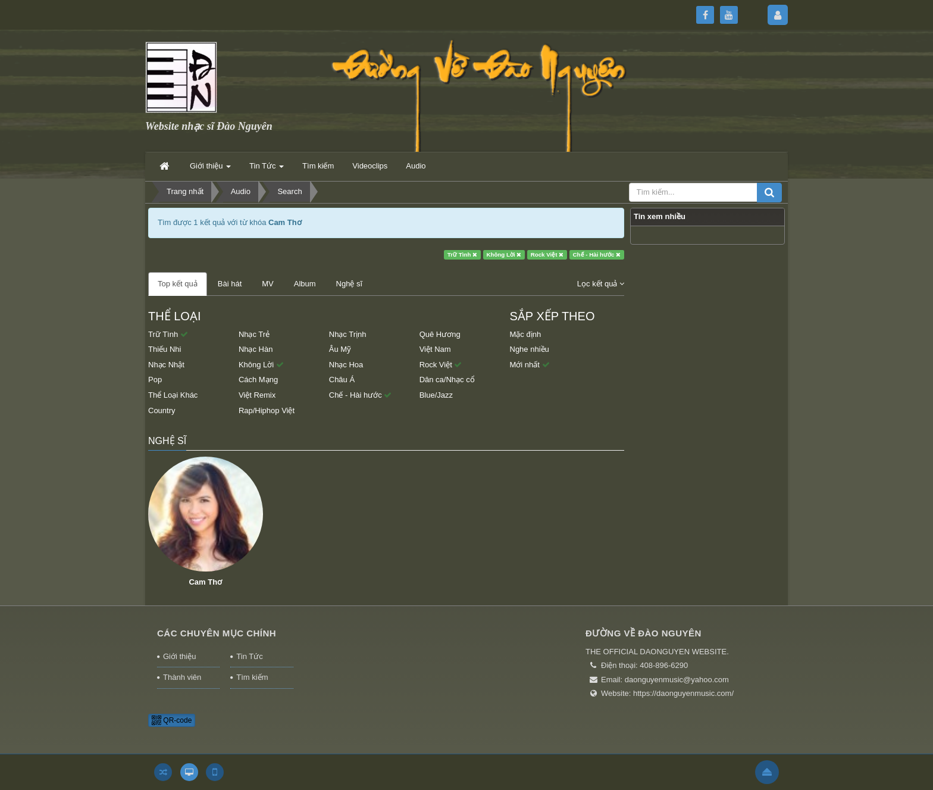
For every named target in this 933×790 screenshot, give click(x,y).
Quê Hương (440, 334)
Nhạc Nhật (166, 364)
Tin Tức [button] (266, 169)
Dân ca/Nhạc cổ (447, 379)
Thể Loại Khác (173, 395)
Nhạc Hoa (346, 364)
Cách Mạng (258, 379)
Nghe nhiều (529, 349)
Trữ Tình (462, 254)
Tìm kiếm (252, 677)
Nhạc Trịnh (348, 334)
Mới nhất (530, 364)
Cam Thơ (205, 581)
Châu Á (342, 379)
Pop (155, 379)
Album (305, 283)
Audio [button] (415, 165)
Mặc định (525, 334)
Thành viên (182, 677)
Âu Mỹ (340, 349)
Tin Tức (249, 656)
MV (268, 283)
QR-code (172, 720)
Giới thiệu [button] (210, 169)
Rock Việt (547, 254)
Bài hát (230, 283)
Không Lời (503, 254)
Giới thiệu (179, 656)
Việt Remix (257, 395)
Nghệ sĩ (349, 283)
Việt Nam (435, 349)
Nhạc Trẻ (254, 334)
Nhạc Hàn (256, 349)
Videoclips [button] (369, 165)
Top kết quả (178, 283)
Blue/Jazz (436, 395)
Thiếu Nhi (164, 349)
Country (162, 410)
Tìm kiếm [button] (318, 165)
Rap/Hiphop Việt (267, 410)
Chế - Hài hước (597, 254)
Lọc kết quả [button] (600, 283)
